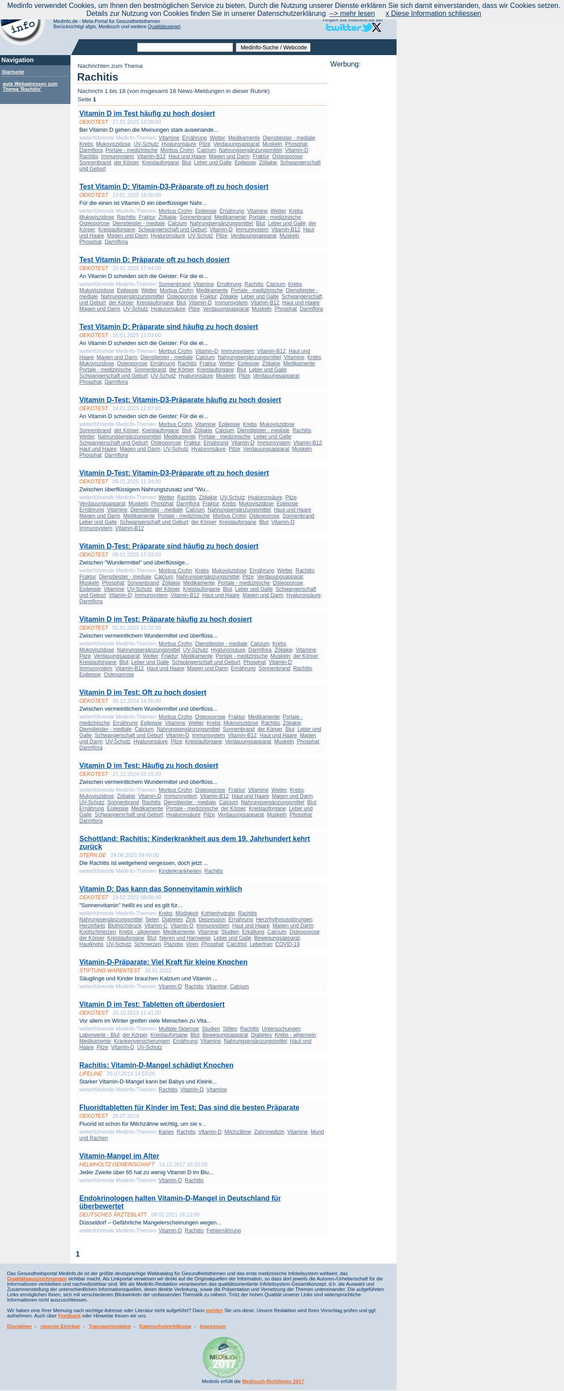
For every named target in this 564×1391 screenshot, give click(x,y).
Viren (192, 944)
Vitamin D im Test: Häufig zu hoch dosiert (148, 765)
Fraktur (260, 156)
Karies (166, 1132)
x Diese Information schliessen (433, 13)
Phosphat (296, 144)
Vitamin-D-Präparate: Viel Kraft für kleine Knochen (163, 962)
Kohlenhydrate (218, 913)
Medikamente (244, 138)
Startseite (13, 71)
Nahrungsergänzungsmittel (250, 150)
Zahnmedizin (269, 1132)
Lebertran (261, 944)
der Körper (126, 163)
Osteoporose (287, 156)
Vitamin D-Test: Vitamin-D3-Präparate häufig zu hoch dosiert (180, 400)
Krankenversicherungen (142, 1041)
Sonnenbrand (95, 163)
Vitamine (169, 138)
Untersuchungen (281, 1029)
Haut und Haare (187, 156)
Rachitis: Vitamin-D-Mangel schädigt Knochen (156, 1065)
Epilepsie (245, 163)
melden (214, 1310)
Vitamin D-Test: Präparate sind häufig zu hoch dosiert (169, 546)
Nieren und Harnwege (185, 938)
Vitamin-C (155, 926)
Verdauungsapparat (236, 144)
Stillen (230, 1029)
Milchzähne (237, 1132)
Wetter (217, 138)
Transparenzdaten (110, 1326)
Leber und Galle (212, 163)
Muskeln (272, 144)
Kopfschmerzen (97, 932)
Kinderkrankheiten (180, 871)
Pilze (205, 144)
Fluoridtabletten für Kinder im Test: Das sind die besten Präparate (189, 1107)
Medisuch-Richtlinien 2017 (273, 1381)
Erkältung (253, 932)
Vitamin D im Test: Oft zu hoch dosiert (142, 692)
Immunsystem (117, 156)
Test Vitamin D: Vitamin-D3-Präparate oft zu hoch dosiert (173, 186)
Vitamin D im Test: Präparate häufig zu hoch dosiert (165, 619)
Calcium (206, 150)
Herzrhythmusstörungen (284, 919)
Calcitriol (236, 944)
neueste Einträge (60, 1326)
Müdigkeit (186, 913)
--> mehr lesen (352, 13)
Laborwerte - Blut (99, 1035)
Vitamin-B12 (151, 156)
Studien (230, 932)
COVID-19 (287, 944)
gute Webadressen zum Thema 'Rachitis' (30, 86)
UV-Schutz (146, 144)
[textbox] (185, 47)
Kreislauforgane (160, 163)
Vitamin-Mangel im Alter (119, 1156)
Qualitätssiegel (164, 26)
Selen (152, 919)
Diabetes (172, 919)
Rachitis (88, 156)
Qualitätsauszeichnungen (37, 1278)
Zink (191, 919)
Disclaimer (19, 1326)
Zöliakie (268, 163)
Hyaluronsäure (179, 144)
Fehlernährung (224, 1231)
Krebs (86, 144)
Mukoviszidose (113, 144)
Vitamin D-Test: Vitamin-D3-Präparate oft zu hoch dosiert (174, 473)
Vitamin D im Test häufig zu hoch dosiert (147, 113)
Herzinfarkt (92, 926)
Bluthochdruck (124, 926)
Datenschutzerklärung (165, 1326)
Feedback (69, 1315)
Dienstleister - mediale (289, 138)
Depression (212, 919)
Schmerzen (147, 944)
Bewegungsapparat (277, 938)
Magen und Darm (229, 156)
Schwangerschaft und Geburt (172, 229)
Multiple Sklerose (179, 1029)
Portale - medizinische (131, 150)
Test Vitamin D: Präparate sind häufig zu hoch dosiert (168, 326)
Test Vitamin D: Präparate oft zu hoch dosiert (154, 259)
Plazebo (173, 944)
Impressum (213, 1326)
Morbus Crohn (177, 150)
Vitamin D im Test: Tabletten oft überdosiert (152, 1004)
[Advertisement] (360, 200)
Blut (186, 163)
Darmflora (91, 150)
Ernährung (194, 138)
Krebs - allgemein (139, 932)
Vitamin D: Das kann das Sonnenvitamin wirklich (160, 889)
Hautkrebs (91, 944)
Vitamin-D (296, 150)
